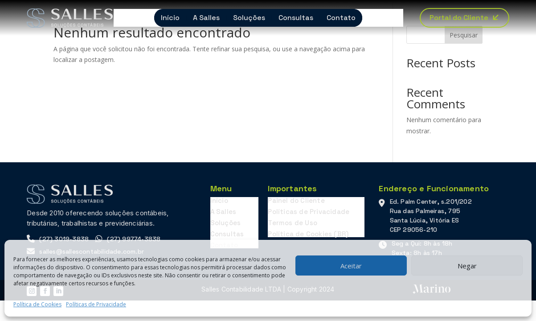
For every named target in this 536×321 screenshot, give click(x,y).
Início (170, 17)
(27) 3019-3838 (64, 239)
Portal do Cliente (459, 17)
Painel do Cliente (296, 200)
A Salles (206, 17)
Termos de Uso (292, 222)
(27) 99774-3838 (133, 239)
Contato (341, 17)
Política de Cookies (37, 304)
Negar (467, 265)
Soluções (249, 17)
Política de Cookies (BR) (308, 233)
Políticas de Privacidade (96, 304)
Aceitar (351, 265)
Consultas (295, 17)
